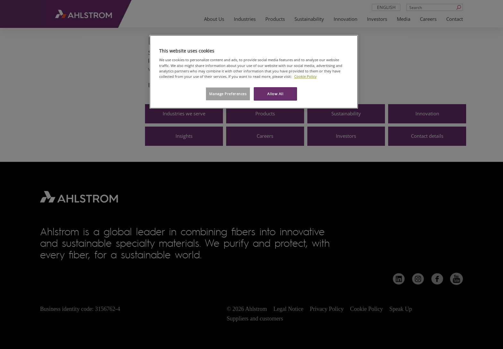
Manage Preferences (227, 93)
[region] (253, 72)
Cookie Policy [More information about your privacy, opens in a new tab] (305, 76)
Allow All (275, 93)
